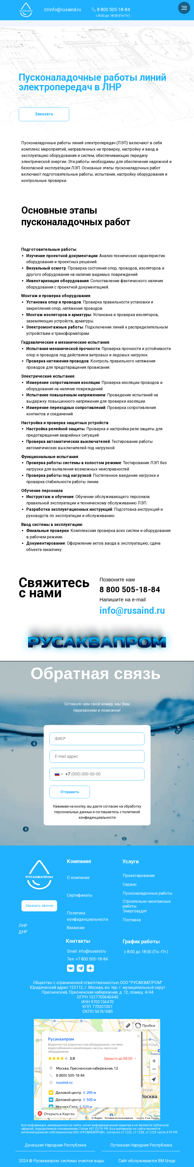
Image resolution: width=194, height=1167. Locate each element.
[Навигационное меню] (184, 8)
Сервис (130, 884)
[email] (97, 756)
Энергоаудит (135, 911)
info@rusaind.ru (65, 9)
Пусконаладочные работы (148, 893)
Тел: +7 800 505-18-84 (87, 959)
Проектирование (139, 875)
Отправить (69, 792)
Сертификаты (79, 895)
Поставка (132, 919)
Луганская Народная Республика (141, 1145)
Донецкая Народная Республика (55, 1145)
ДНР (23, 931)
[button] (39, 906)
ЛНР (23, 925)
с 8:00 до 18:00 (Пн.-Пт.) (146, 951)
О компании (78, 877)
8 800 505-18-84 (113, 9)
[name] (97, 738)
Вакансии (75, 927)
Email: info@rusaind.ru (86, 951)
